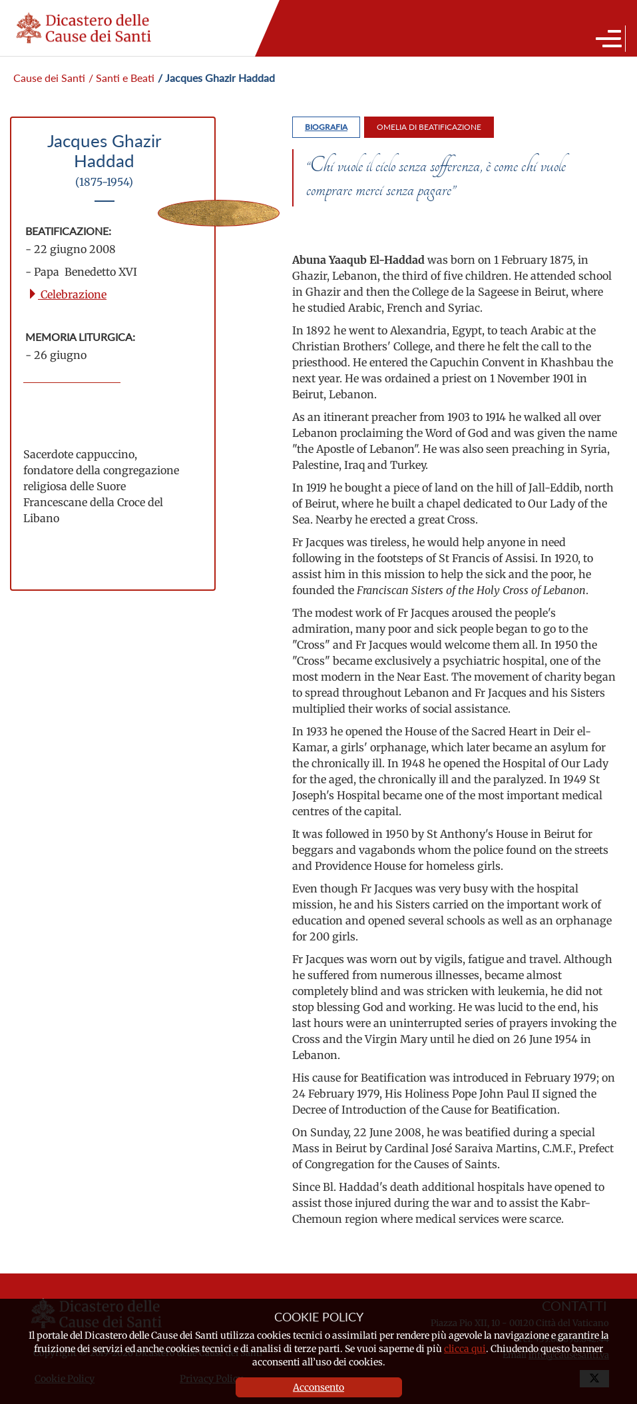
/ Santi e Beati (121, 77)
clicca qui (465, 1349)
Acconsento (318, 1387)
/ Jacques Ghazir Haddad (216, 77)
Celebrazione (66, 294)
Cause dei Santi (49, 77)
